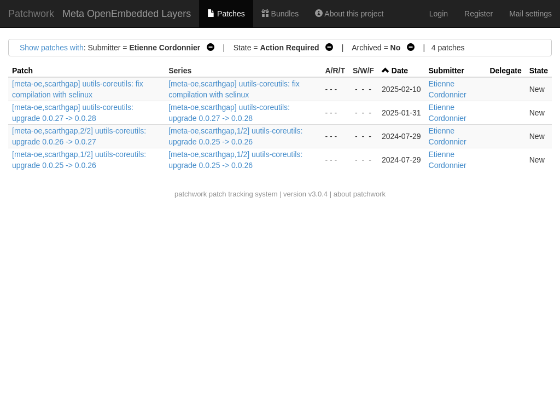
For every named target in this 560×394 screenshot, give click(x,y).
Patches (225, 13)
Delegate (505, 70)
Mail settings (530, 13)
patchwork (190, 194)
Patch (22, 70)
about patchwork (360, 194)
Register (478, 13)
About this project (349, 13)
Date (400, 70)
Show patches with (52, 47)
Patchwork (31, 13)
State (538, 70)
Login (438, 13)
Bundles (280, 13)
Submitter (446, 70)
